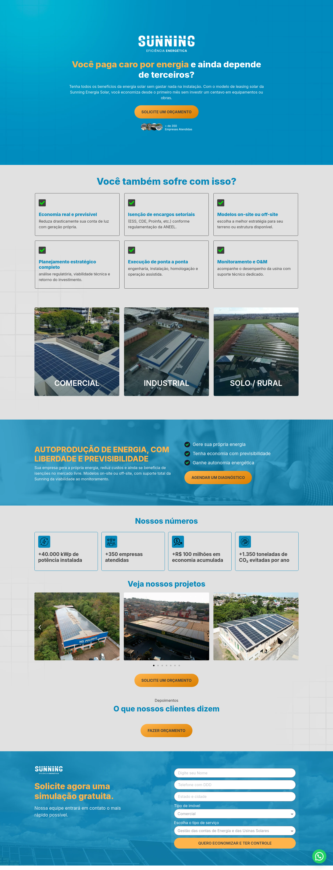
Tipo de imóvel (187, 810)
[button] (40, 632)
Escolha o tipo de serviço (196, 827)
